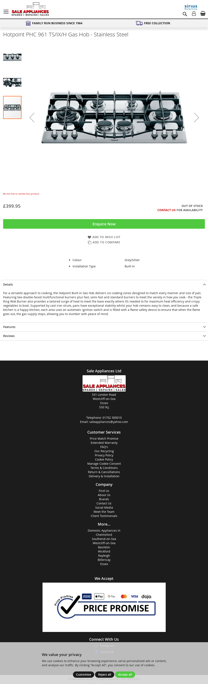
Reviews (9, 336)
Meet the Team (104, 512)
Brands (104, 499)
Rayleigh (104, 556)
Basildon (104, 547)
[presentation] (104, 284)
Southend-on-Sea (104, 539)
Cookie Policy (104, 459)
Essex (104, 564)
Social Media (104, 507)
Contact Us (166, 210)
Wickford (104, 551)
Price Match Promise (104, 438)
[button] (32, 117)
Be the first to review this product (21, 193)
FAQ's (104, 447)
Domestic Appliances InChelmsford (104, 532)
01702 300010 (112, 418)
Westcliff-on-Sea (104, 543)
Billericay (104, 560)
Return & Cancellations (104, 472)
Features (9, 327)
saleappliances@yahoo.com (108, 422)
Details (8, 284)
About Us (104, 495)
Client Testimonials (104, 516)
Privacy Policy (104, 455)
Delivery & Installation (104, 476)
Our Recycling (104, 451)
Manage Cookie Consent (104, 464)
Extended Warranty (104, 443)
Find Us (104, 491)
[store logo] (30, 9)
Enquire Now (104, 223)
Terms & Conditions (104, 468)
